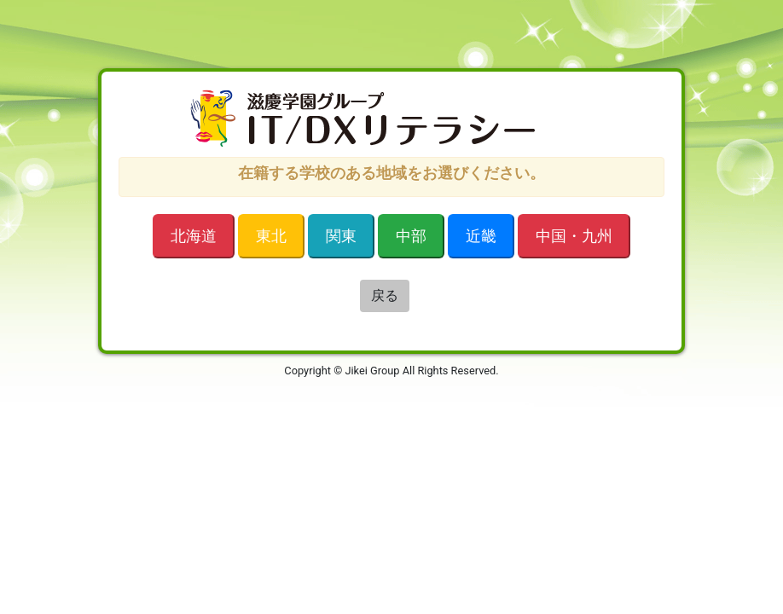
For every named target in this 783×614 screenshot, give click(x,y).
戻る (384, 295)
